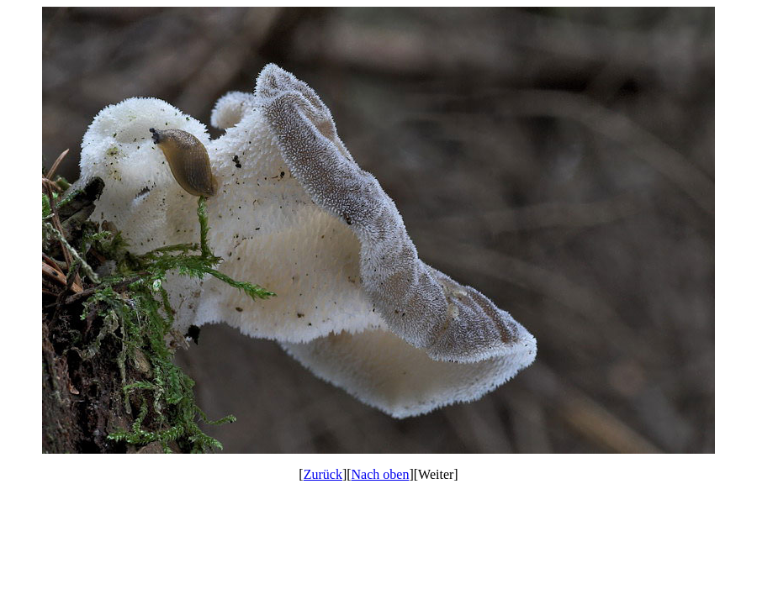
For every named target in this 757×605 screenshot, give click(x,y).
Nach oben (381, 474)
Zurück (323, 474)
